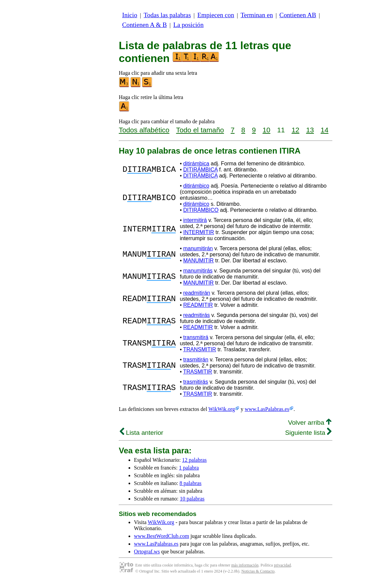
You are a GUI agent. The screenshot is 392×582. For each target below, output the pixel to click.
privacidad (282, 565)
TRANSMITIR (199, 349)
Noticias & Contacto (258, 571)
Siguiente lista (308, 432)
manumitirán (198, 248)
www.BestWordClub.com (161, 536)
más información (244, 565)
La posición (188, 24)
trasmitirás (195, 382)
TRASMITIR (197, 372)
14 (324, 130)
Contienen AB (297, 15)
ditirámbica (196, 163)
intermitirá (195, 220)
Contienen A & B (144, 24)
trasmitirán (195, 359)
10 (266, 130)
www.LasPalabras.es (267, 409)
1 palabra (189, 468)
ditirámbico (196, 186)
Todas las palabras (167, 15)
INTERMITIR (198, 232)
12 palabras (194, 460)
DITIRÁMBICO (200, 210)
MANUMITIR (198, 260)
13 (310, 130)
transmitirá (195, 337)
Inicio (129, 15)
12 (295, 130)
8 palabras (191, 483)
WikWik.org (221, 409)
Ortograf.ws (147, 551)
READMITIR (198, 305)
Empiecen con (216, 15)
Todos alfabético (144, 130)
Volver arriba (309, 422)
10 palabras (192, 499)
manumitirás (197, 270)
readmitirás (196, 315)
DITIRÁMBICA (200, 169)
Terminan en (257, 15)
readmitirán (196, 293)
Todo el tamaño (200, 130)
